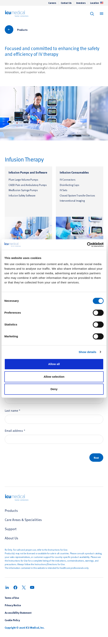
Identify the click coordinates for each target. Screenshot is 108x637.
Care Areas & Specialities (23, 519)
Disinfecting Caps (69, 185)
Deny (54, 389)
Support (11, 528)
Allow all (54, 364)
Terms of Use (12, 598)
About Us (11, 538)
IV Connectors (67, 179)
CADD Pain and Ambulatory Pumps (28, 185)
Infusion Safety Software (22, 195)
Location (96, 2)
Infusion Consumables (74, 172)
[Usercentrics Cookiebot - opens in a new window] (87, 244)
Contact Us (66, 2)
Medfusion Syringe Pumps (23, 190)
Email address (15, 430)
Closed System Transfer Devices (77, 195)
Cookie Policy (12, 620)
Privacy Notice (13, 605)
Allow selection (54, 376)
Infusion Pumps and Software (28, 172)
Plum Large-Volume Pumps (23, 179)
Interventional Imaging (72, 200)
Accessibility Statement (18, 612)
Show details (87, 352)
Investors (81, 2)
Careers (52, 2)
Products (22, 30)
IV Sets (63, 190)
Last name (12, 410)
